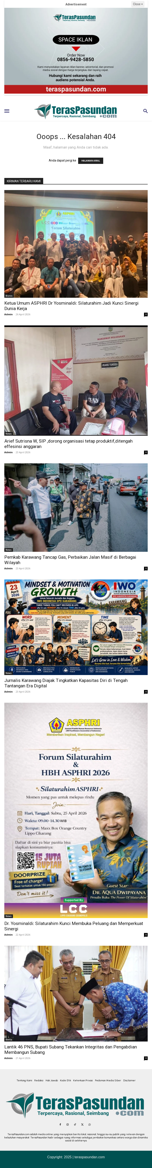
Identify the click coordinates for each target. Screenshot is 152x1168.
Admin (8, 314)
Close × (138, 4)
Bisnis (9, 295)
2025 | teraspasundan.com (84, 1157)
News (9, 433)
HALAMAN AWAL (90, 160)
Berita (9, 1039)
